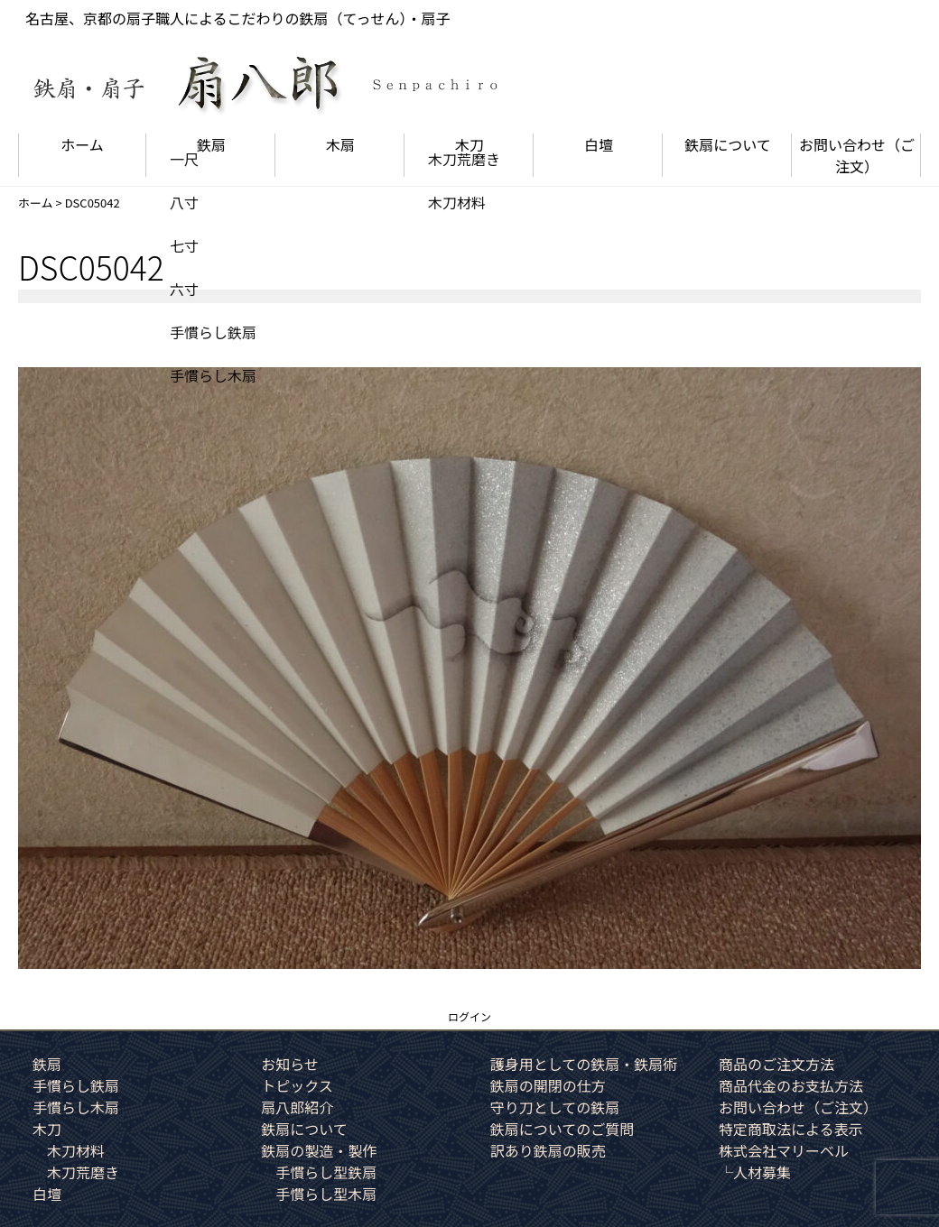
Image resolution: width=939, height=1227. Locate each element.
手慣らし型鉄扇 (326, 1172)
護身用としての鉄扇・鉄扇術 (584, 1064)
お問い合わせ (857, 155)
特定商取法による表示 (791, 1128)
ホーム (82, 144)
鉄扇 (211, 144)
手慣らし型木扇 (326, 1193)
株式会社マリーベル (784, 1150)
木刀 (469, 144)
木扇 (340, 144)
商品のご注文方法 (776, 1064)
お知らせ (290, 1064)
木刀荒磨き (83, 1172)
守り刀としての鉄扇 (555, 1107)
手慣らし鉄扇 (76, 1085)
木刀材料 (76, 1150)
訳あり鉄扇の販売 (548, 1150)
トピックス (297, 1085)
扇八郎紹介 (297, 1107)
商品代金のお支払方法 (791, 1085)
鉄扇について (727, 144)
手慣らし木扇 (76, 1107)
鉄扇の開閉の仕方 (548, 1085)
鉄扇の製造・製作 (319, 1150)
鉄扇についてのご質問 (562, 1128)
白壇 (598, 144)
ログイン (469, 1016)
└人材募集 (755, 1172)
